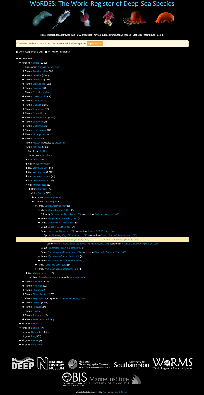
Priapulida (38, 307)
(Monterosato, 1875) (118, 235)
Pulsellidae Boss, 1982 (56, 264)
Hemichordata (39, 130)
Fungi (34, 336)
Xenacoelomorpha (42, 319)
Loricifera (37, 138)
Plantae (34, 340)
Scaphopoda (40, 185)
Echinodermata (40, 117)
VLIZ (104, 392)
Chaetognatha (40, 96)
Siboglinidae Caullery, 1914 (72, 298)
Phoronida (38, 290)
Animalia (35, 63)
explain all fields (95, 44)
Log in (160, 35)
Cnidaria (37, 105)
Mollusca (37, 147)
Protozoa (35, 344)
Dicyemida (38, 113)
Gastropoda (40, 172)
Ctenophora (38, 109)
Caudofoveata (41, 164)
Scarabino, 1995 (62, 218)
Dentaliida (42, 189)
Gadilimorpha (50, 201)
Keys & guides (101, 35)
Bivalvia (38, 159)
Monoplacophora (42, 176)
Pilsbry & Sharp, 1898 (64, 248)
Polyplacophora (41, 180)
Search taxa (54, 35)
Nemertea (37, 286)
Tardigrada (38, 315)
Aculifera (44, 151)
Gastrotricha (39, 126)
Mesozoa (37, 142)
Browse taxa (68, 35)
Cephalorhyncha (41, 92)
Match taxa (116, 35)
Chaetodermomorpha (48, 277)
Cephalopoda (40, 168)
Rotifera (37, 311)
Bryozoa (37, 88)
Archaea (35, 323)
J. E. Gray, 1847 (59, 227)
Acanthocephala (40, 71)
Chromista (36, 332)
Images (127, 35)
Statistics (137, 35)
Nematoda (38, 281)
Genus (44, 231)
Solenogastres (41, 273)
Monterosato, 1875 (69, 235)
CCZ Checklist (84, 35)
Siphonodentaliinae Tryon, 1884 (66, 214)
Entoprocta (38, 121)
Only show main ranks (57, 51)
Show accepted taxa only (29, 51)
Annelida (37, 75)
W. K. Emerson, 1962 (64, 260)
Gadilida (41, 193)
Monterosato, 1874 (65, 252)
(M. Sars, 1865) (70, 239)
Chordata (37, 100)
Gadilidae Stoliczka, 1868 (57, 210)
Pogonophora (39, 298)
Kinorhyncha (39, 134)
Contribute (149, 35)
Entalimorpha (50, 197)
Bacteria (35, 328)
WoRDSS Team (121, 392)
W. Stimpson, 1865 (61, 231)
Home (44, 35)
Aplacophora (45, 155)
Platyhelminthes (40, 294)
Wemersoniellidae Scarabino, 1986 (61, 269)
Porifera (37, 302)
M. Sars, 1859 (110, 252)
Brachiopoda (39, 84)
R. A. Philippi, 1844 (61, 222)
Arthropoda (38, 79)
